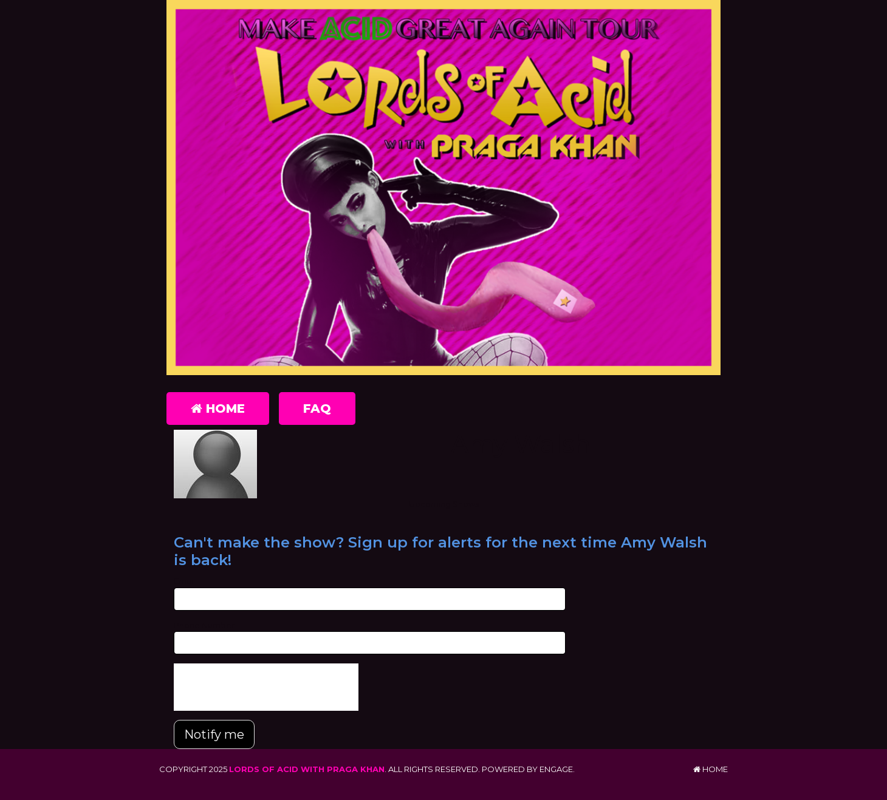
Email (184, 581)
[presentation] (266, 687)
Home (218, 408)
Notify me (214, 734)
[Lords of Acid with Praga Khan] (443, 187)
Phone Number (204, 625)
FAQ (317, 408)
